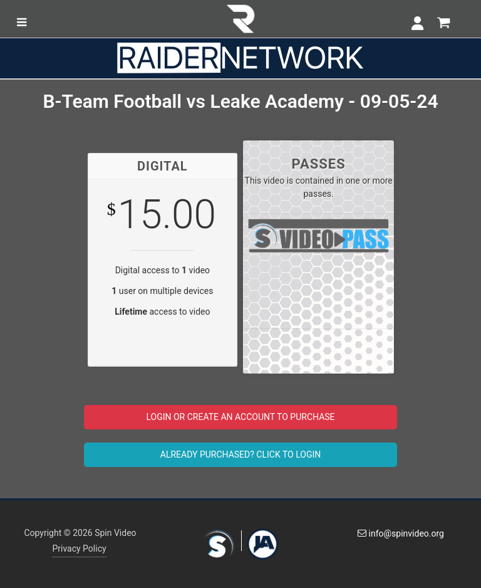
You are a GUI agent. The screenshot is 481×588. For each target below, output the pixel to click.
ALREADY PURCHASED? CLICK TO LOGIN (240, 454)
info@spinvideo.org (401, 533)
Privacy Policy (79, 548)
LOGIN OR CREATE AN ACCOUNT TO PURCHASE (240, 417)
